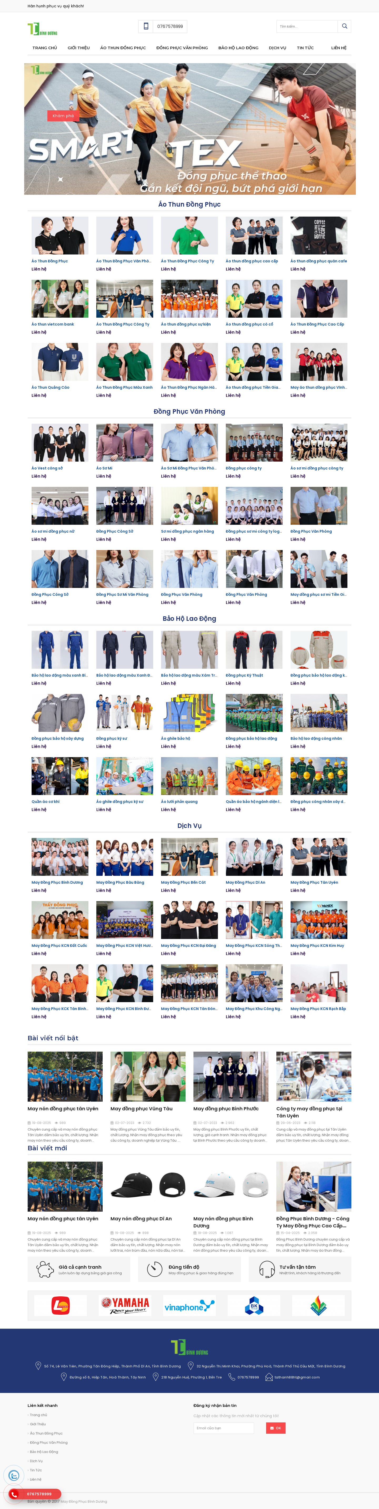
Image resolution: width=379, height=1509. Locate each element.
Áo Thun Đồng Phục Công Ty (187, 261)
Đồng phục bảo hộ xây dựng (58, 738)
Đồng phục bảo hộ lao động (251, 738)
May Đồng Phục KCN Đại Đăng (188, 945)
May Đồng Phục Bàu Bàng (120, 882)
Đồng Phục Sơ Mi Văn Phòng (122, 594)
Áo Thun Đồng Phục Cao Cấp (317, 324)
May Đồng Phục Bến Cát (183, 882)
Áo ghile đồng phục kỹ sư (119, 801)
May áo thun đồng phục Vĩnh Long (323, 387)
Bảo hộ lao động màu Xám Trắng (191, 675)
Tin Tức (36, 1470)
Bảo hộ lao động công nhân (316, 738)
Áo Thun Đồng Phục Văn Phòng (125, 261)
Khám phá (63, 115)
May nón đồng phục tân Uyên (63, 1108)
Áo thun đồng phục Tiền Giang (254, 387)
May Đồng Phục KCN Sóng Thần (255, 945)
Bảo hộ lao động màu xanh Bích (61, 675)
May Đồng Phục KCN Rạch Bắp (318, 1008)
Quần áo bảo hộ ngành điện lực (255, 801)
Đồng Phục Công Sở (114, 531)
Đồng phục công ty (244, 468)
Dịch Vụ (189, 825)
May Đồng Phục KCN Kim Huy (317, 945)
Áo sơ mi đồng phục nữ (53, 531)
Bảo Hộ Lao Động (189, 618)
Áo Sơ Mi (104, 468)
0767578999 (248, 1377)
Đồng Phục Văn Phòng (189, 411)
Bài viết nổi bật (53, 1038)
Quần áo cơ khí (45, 801)
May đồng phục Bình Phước (226, 1108)
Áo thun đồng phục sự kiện (186, 324)
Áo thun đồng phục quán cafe (319, 261)
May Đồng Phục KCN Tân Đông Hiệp (194, 1008)
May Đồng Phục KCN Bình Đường (126, 1008)
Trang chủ (38, 1414)
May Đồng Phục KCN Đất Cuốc (59, 945)
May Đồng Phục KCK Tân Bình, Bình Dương (70, 1008)
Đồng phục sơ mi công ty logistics (258, 531)
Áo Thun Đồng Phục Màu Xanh (124, 387)
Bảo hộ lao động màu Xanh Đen (125, 675)
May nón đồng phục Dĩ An (141, 1218)
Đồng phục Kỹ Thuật (244, 675)
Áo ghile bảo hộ (175, 738)
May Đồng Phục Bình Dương (57, 882)
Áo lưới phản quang (179, 801)
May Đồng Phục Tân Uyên (314, 882)
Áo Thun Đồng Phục (189, 204)
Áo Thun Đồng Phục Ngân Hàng (190, 387)
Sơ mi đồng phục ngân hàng (187, 531)
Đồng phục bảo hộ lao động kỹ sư (321, 675)
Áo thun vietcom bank (53, 324)
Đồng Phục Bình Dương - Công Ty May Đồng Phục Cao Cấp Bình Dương (313, 1225)
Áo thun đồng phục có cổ (249, 324)
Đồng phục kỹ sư (111, 738)
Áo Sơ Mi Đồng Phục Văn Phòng (190, 468)
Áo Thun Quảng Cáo (50, 387)
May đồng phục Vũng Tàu (142, 1108)
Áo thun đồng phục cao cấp (252, 261)
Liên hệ (35, 1479)
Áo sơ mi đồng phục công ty (317, 468)
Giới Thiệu (38, 1424)
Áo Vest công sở (47, 468)
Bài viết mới (47, 1148)
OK (278, 1428)
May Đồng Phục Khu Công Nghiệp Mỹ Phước (266, 1008)
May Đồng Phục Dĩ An (245, 882)
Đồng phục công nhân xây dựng (321, 801)
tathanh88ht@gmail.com (297, 1377)
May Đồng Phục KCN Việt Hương (126, 945)
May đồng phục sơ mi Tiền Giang (321, 594)
